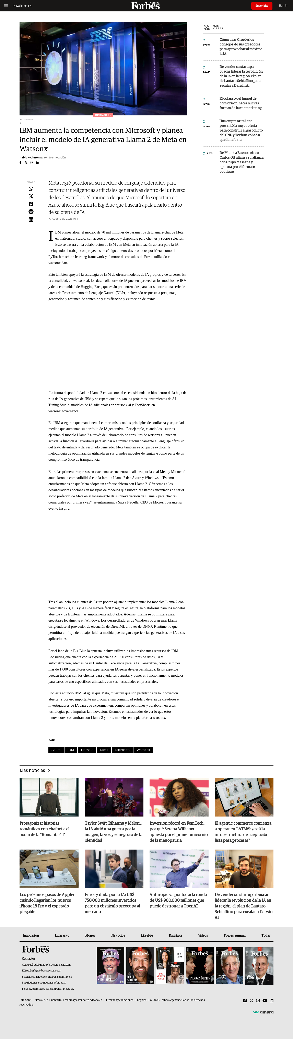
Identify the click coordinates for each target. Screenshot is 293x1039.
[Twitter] (251, 1001)
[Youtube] (264, 1001)
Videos (203, 935)
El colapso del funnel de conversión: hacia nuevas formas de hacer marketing (241, 103)
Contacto (56, 1000)
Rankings (175, 935)
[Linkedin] (271, 1001)
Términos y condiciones (119, 1000)
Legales (141, 1000)
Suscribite (261, 5)
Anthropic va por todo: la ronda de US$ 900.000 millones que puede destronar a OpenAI (178, 900)
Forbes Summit (234, 935)
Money (90, 935)
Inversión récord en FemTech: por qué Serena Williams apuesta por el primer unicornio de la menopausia (179, 832)
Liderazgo (62, 935)
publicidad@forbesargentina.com (52, 965)
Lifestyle (147, 935)
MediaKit (26, 1000)
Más (238, 27)
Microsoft (122, 750)
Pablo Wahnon (30, 157)
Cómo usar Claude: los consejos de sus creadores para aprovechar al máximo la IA (241, 47)
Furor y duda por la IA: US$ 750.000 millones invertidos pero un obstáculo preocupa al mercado (112, 903)
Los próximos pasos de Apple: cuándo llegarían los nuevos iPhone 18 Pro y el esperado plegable (47, 903)
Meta (104, 750)
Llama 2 (87, 750)
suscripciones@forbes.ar (52, 982)
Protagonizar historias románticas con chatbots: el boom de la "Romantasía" (44, 829)
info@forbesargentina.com (46, 970)
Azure (56, 750)
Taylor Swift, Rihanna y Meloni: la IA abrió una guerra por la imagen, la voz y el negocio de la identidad (113, 832)
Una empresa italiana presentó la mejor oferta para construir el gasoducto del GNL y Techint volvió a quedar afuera (241, 131)
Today (265, 935)
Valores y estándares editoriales (83, 1000)
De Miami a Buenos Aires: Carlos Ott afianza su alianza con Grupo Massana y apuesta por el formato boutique (241, 162)
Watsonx (143, 750)
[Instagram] (258, 1001)
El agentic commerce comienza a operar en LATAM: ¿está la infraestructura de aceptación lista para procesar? (243, 832)
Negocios (118, 935)
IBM (71, 750)
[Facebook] (245, 1001)
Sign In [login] (283, 5)
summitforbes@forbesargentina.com (51, 977)
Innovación (31, 935)
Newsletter (41, 1000)
